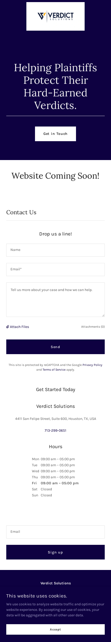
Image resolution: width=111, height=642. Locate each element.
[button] (8, 327)
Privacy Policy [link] (92, 365)
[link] (55, 4)
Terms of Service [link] (54, 369)
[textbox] (55, 250)
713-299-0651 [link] (55, 430)
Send (56, 347)
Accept (55, 629)
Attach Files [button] (19, 327)
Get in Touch (55, 133)
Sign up (55, 552)
